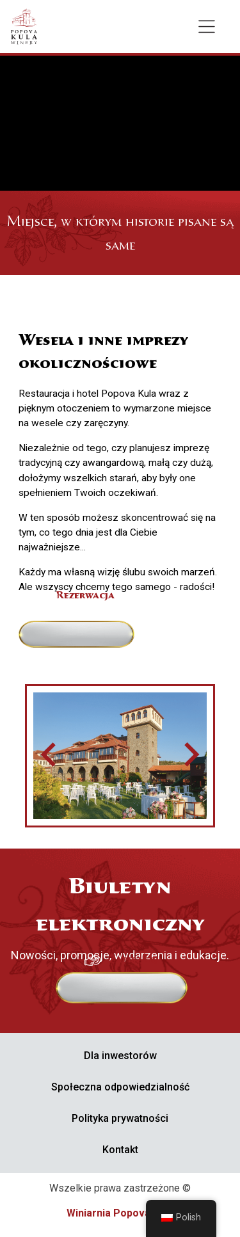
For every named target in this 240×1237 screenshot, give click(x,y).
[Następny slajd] (190, 755)
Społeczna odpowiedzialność (120, 1087)
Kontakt (120, 1150)
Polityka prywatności (120, 1118)
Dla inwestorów (120, 1055)
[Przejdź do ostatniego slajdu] (50, 755)
